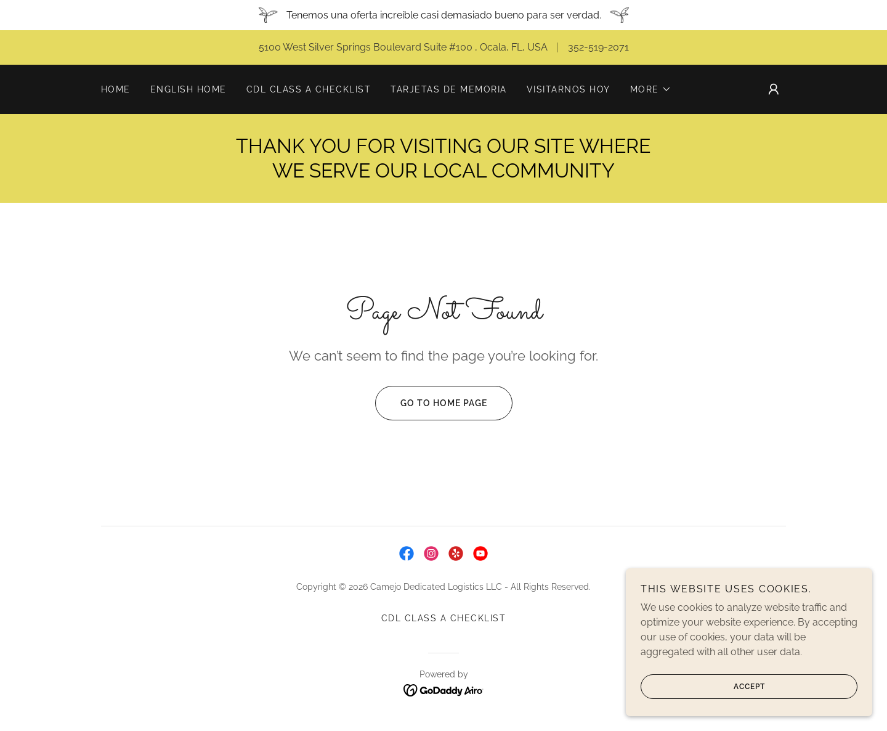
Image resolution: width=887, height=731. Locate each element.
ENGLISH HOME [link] (188, 89)
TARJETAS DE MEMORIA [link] (448, 89)
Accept (703, 704)
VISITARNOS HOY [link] (568, 89)
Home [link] (116, 89)
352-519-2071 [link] (598, 47)
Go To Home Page (431, 403)
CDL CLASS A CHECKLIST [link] (308, 89)
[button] (650, 89)
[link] (406, 553)
